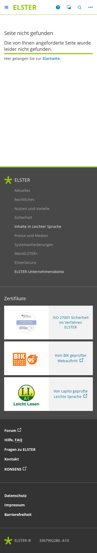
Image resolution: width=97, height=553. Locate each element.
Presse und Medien (31, 235)
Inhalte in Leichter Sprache (37, 226)
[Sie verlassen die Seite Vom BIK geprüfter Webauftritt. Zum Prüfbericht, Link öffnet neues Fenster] (48, 358)
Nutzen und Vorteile (31, 208)
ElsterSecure (27, 262)
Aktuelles (27, 190)
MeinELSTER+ (27, 253)
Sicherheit (27, 217)
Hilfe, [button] (13, 440)
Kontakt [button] (11, 459)
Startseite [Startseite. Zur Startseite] (51, 58)
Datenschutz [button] (15, 495)
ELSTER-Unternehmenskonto (39, 271)
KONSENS (32, 469)
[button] (58, 7)
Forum (14, 430)
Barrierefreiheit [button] (18, 514)
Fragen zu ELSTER (19, 449)
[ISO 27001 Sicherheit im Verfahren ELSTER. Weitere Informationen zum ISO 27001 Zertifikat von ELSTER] (48, 322)
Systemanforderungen (33, 244)
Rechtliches (27, 199)
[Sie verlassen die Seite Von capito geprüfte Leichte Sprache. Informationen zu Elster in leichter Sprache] (48, 394)
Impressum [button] (14, 504)
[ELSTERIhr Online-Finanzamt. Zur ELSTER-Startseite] (24, 7)
